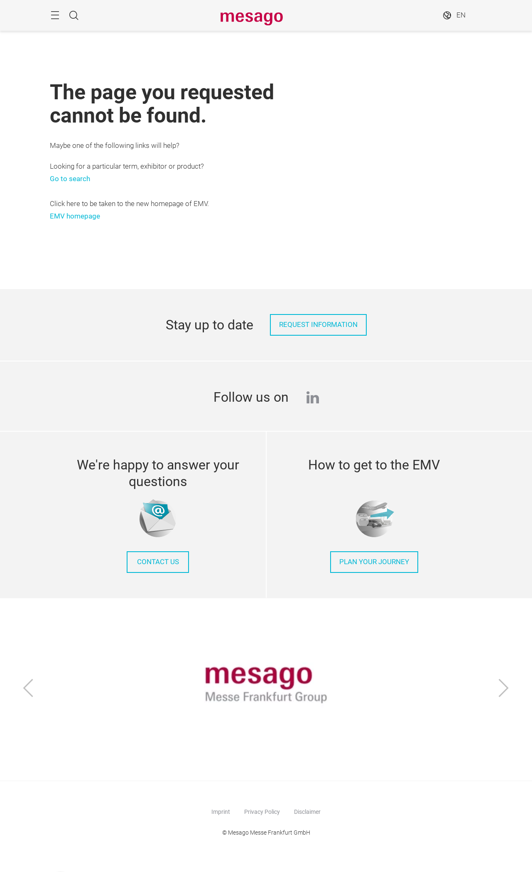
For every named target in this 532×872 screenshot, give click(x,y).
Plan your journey (374, 562)
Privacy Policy (262, 811)
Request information (318, 325)
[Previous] (28, 689)
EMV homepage (75, 216)
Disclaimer (307, 811)
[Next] (503, 689)
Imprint (220, 811)
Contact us (158, 562)
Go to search (70, 179)
